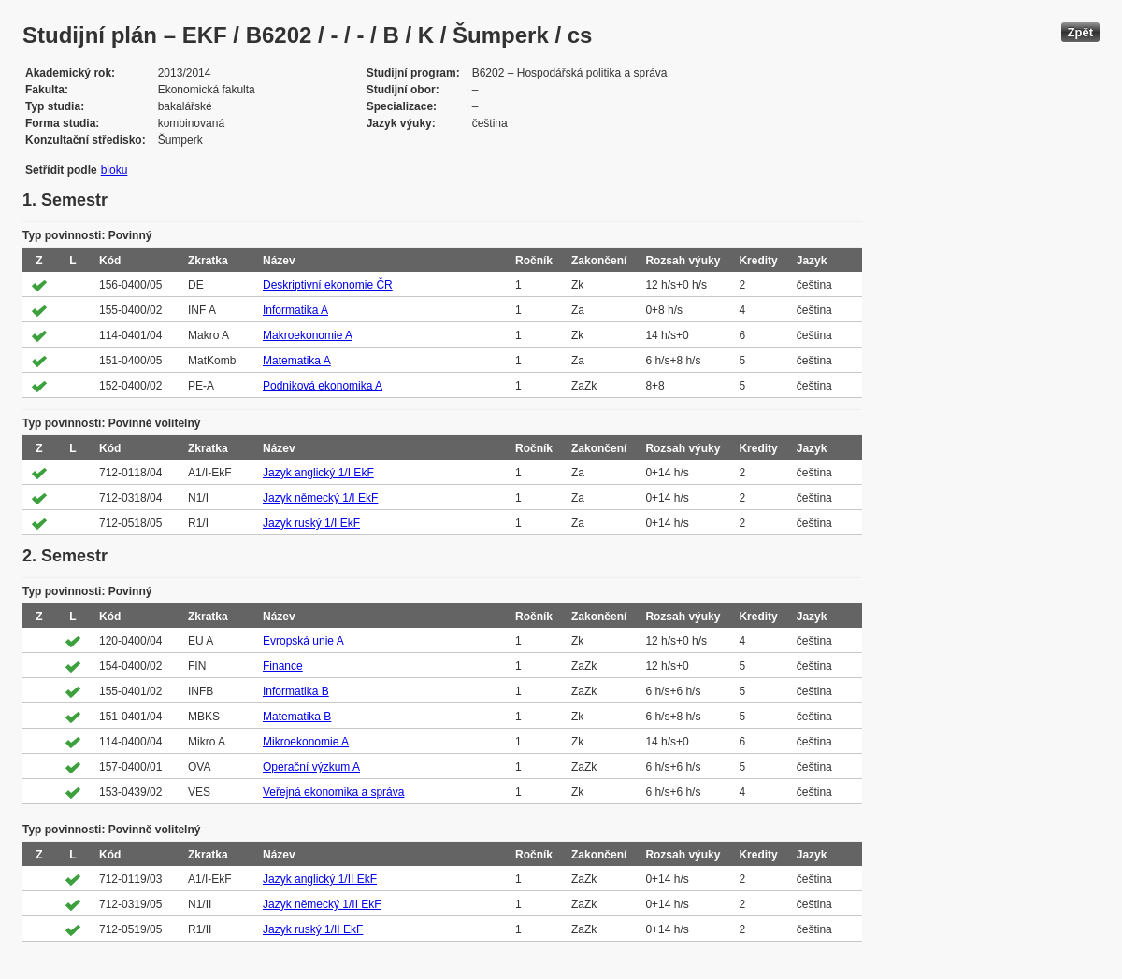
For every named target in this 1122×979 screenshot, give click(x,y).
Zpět (1080, 32)
